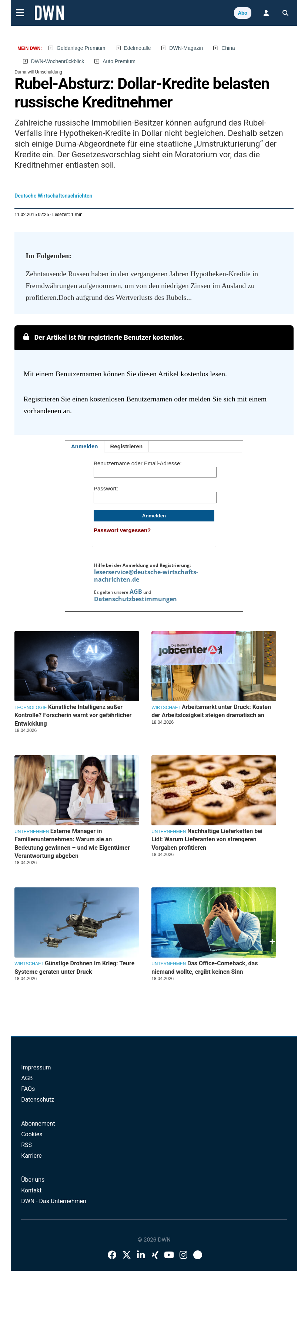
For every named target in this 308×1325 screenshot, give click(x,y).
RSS (26, 1144)
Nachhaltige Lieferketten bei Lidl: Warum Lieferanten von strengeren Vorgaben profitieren (206, 839)
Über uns (32, 1179)
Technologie (30, 707)
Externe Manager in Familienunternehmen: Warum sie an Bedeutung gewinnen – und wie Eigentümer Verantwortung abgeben (72, 843)
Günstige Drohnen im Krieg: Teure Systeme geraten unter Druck (74, 967)
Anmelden (84, 446)
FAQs (28, 1088)
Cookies (31, 1134)
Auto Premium (119, 61)
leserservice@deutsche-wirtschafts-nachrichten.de (146, 575)
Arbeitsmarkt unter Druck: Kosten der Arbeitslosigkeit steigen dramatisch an (211, 711)
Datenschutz (37, 1099)
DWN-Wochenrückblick (57, 61)
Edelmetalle (137, 48)
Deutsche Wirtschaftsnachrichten (53, 196)
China (228, 48)
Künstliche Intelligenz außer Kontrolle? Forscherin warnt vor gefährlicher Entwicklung (72, 715)
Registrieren (126, 446)
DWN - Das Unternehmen (53, 1201)
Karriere (31, 1155)
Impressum (36, 1067)
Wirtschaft (165, 707)
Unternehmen (31, 831)
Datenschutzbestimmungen (135, 599)
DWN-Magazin (186, 48)
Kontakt (31, 1190)
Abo (242, 13)
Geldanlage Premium (81, 48)
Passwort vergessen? (122, 530)
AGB (136, 592)
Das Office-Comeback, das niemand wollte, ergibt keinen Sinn (204, 967)
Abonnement (38, 1123)
